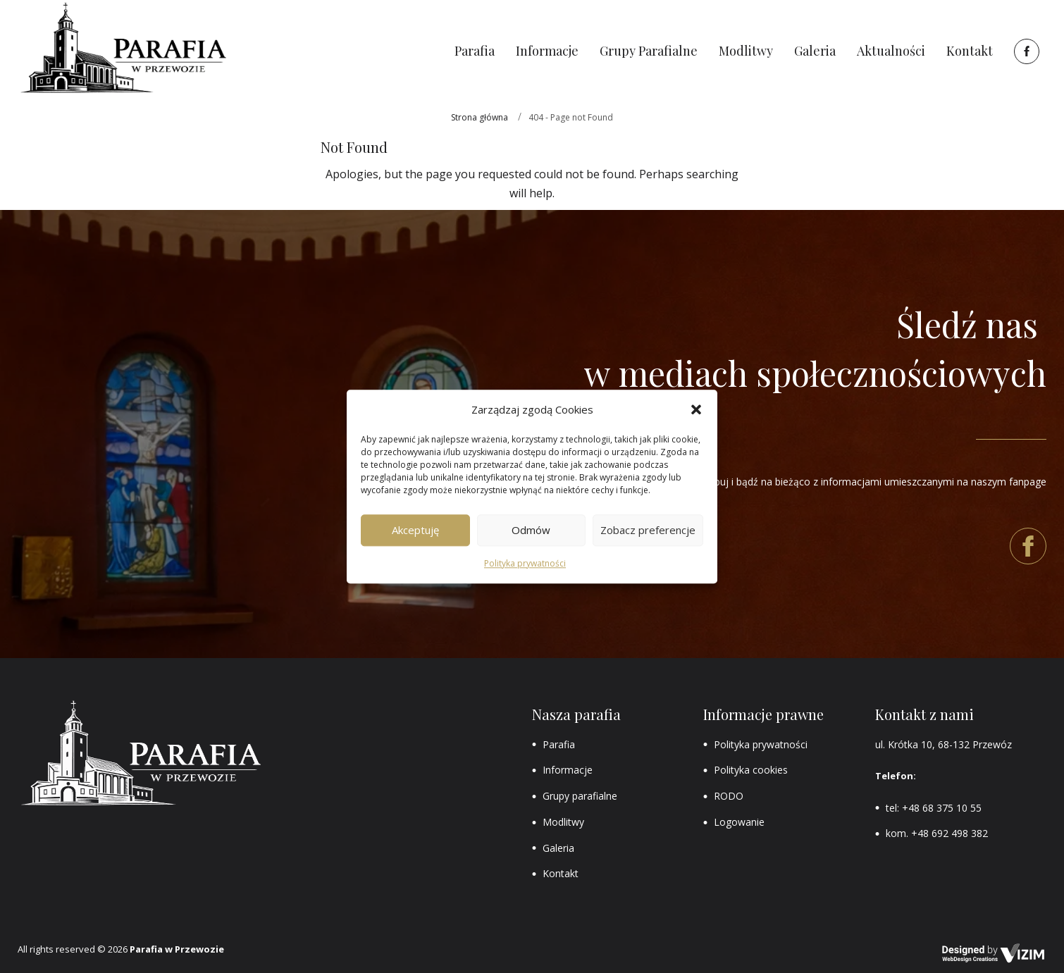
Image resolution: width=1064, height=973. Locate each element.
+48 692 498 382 (949, 833)
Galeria (558, 848)
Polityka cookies (751, 769)
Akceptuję (415, 530)
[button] (696, 409)
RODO (728, 795)
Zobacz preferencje (647, 530)
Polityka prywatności (525, 563)
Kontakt (561, 873)
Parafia (559, 744)
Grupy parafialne (580, 795)
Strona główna (479, 117)
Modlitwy (563, 822)
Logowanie (739, 822)
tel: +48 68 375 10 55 (934, 807)
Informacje (568, 769)
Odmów (531, 530)
